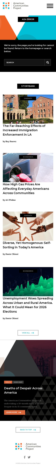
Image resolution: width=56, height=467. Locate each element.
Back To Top (26, 430)
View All (26, 333)
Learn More (11, 412)
